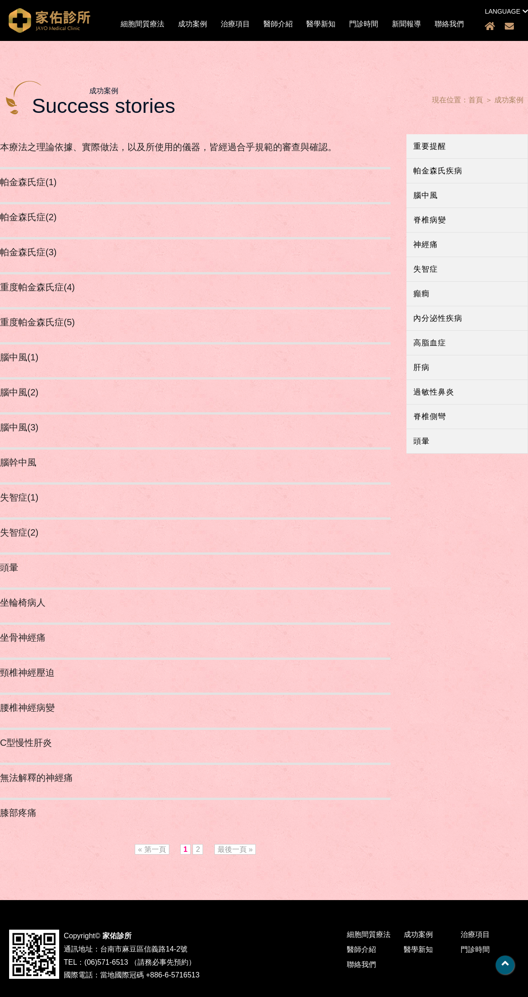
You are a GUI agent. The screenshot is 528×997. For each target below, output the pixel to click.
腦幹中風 (18, 462)
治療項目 (235, 24)
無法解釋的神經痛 (36, 778)
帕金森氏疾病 (437, 171)
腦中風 (425, 195)
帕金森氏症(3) (28, 252)
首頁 (475, 100)
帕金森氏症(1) (28, 182)
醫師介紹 (278, 24)
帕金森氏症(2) (28, 217)
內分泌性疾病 (437, 318)
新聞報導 (406, 24)
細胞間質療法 (142, 24)
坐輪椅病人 (23, 602)
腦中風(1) (19, 357)
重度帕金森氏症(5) (37, 322)
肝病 (421, 367)
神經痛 (425, 244)
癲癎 (421, 293)
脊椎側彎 (429, 416)
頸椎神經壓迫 (27, 673)
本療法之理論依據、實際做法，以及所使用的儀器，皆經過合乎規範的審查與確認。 (168, 147)
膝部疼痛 (18, 813)
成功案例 (192, 24)
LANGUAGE (506, 11)
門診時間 (363, 24)
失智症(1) (19, 497)
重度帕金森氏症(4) (37, 287)
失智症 (425, 269)
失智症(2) (19, 532)
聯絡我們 (449, 24)
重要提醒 (429, 146)
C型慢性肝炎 (26, 743)
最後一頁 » (235, 849)
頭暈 (421, 441)
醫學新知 (320, 24)
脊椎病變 (429, 220)
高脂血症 (429, 343)
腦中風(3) (19, 427)
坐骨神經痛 (23, 638)
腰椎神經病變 (27, 708)
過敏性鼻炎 (433, 392)
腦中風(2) (19, 392)
